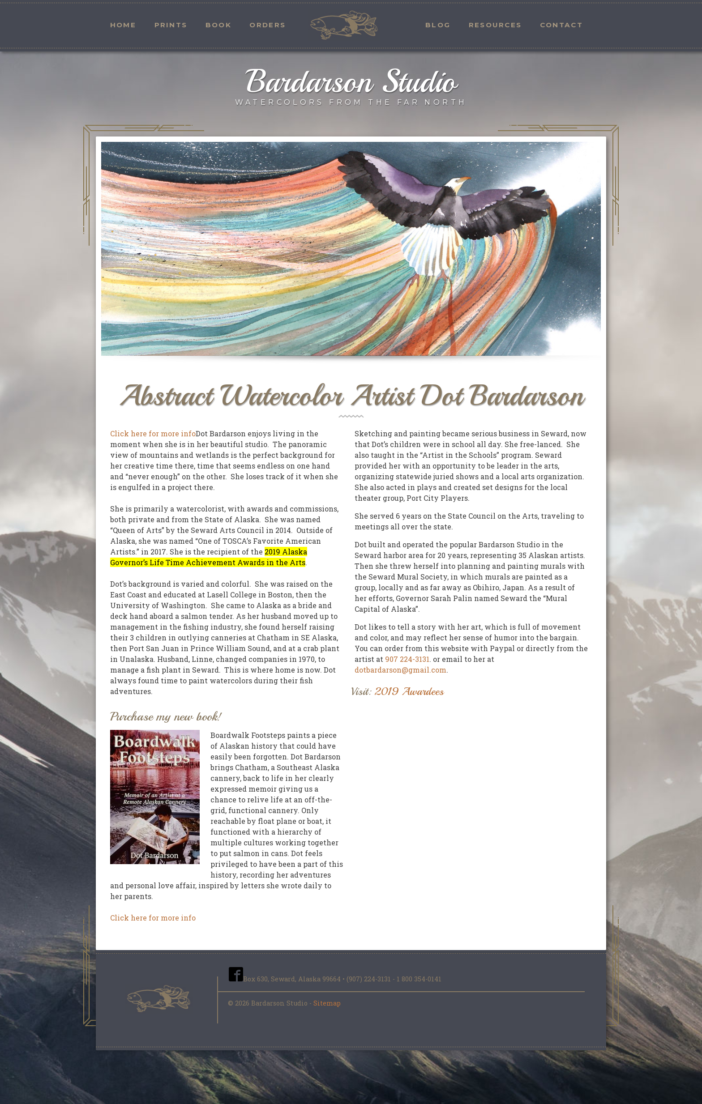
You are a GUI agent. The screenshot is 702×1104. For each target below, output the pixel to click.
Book (218, 25)
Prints (171, 25)
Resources (495, 25)
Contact (561, 25)
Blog (437, 25)
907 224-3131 (407, 659)
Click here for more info (153, 433)
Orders (267, 25)
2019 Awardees (409, 691)
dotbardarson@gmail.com (400, 669)
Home (123, 25)
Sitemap (327, 1003)
